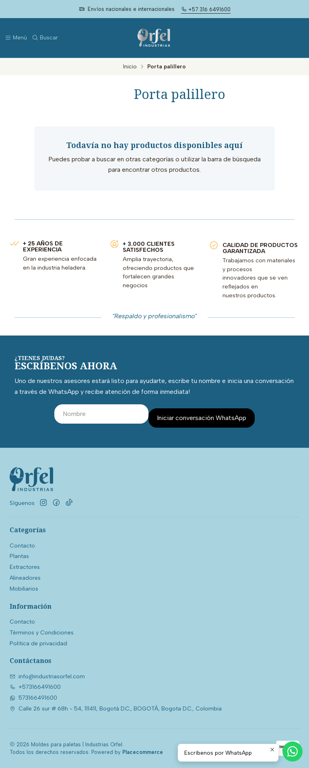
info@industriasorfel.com (47, 676)
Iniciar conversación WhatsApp (201, 418)
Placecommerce (142, 752)
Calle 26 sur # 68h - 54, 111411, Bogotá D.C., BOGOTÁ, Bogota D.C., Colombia (116, 708)
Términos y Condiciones (42, 632)
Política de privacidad (38, 643)
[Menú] (16, 38)
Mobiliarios (24, 588)
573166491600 (33, 697)
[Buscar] (45, 38)
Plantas (19, 556)
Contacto (22, 545)
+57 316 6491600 (206, 9)
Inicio (130, 67)
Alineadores (25, 577)
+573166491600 (35, 687)
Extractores (25, 567)
